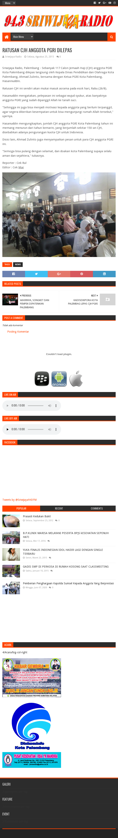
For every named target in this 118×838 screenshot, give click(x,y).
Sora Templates (24, 833)
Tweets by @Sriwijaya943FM (19, 499)
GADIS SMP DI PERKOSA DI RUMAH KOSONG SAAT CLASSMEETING (66, 566)
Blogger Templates (46, 833)
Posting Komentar (18, 331)
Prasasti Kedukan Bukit (37, 516)
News (18, 264)
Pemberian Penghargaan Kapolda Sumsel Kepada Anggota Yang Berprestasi (68, 583)
